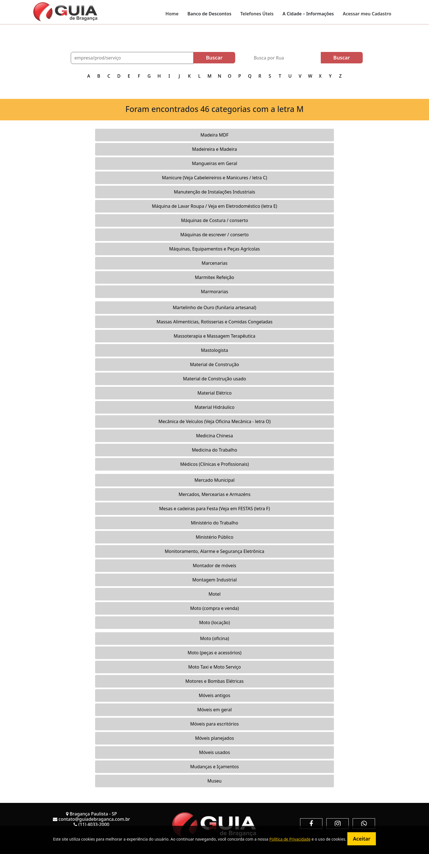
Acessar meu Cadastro (367, 14)
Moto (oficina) (214, 638)
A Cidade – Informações (308, 14)
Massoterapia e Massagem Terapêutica (214, 336)
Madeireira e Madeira (214, 149)
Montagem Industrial (214, 580)
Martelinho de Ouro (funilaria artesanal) (214, 307)
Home (172, 14)
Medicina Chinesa (214, 436)
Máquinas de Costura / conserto (214, 220)
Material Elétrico (214, 393)
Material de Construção (214, 364)
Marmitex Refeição (214, 277)
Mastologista (214, 350)
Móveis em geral (214, 710)
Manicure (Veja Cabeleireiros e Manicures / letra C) (214, 178)
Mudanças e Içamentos (214, 767)
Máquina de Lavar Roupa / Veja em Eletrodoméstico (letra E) (214, 206)
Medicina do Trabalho (214, 450)
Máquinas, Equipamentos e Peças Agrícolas (214, 249)
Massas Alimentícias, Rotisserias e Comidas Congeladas (214, 322)
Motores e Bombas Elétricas (214, 681)
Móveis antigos (214, 695)
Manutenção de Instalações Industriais (214, 192)
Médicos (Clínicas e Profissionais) (214, 464)
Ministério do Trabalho (214, 523)
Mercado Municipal (214, 480)
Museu (215, 781)
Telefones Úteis (257, 14)
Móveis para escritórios (214, 724)
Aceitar (361, 838)
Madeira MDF (214, 135)
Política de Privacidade (289, 839)
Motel (214, 594)
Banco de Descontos (209, 14)
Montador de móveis (214, 565)
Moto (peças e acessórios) (215, 653)
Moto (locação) (214, 622)
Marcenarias (215, 263)
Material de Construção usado (214, 379)
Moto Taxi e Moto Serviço (214, 667)
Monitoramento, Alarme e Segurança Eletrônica (214, 551)
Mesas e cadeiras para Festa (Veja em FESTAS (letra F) (214, 508)
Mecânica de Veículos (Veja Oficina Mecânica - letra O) (215, 421)
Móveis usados (214, 752)
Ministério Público (215, 537)
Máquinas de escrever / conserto (214, 235)
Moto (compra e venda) (214, 608)
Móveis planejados (214, 738)
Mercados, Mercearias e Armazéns (214, 494)
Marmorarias (214, 291)
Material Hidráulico (215, 407)
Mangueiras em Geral (214, 163)
